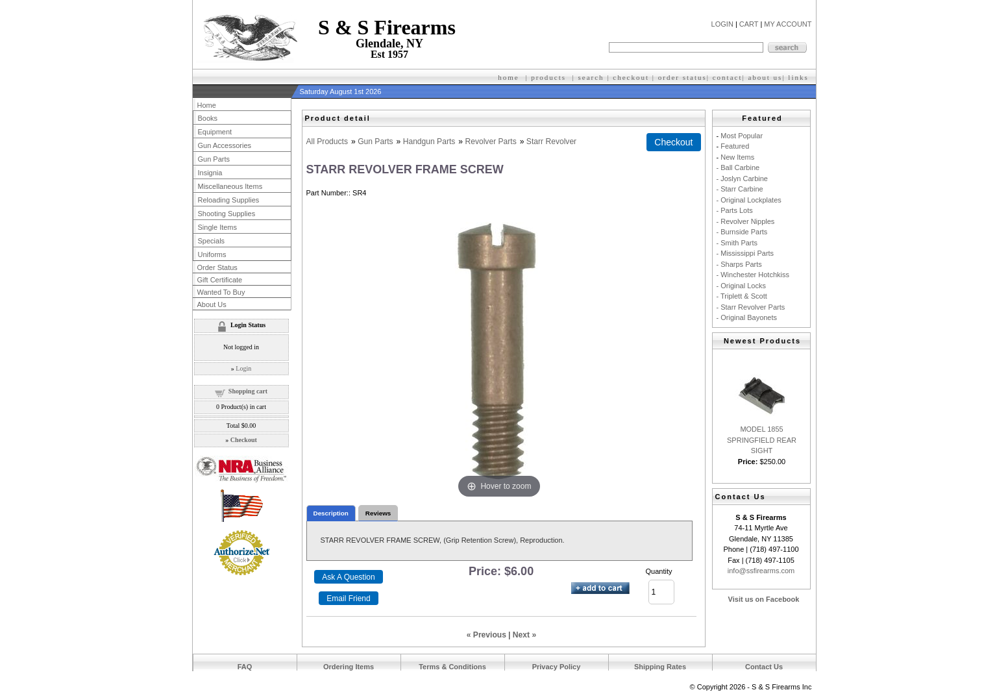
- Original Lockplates (749, 200)
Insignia (210, 173)
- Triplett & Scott (742, 296)
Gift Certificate (220, 280)
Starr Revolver (551, 141)
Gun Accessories (225, 145)
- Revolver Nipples (746, 221)
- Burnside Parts (742, 232)
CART (749, 24)
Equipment (215, 132)
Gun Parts (375, 141)
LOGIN (722, 24)
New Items (737, 157)
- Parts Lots (735, 210)
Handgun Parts (429, 141)
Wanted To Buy (221, 292)
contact (728, 77)
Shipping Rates (660, 667)
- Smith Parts (737, 243)
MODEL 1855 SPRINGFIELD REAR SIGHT (761, 439)
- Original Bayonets (747, 317)
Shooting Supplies (227, 213)
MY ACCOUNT (787, 24)
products (548, 77)
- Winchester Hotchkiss (753, 274)
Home (206, 105)
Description (331, 513)
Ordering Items (348, 667)
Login (243, 368)
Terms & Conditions (452, 667)
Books (208, 118)
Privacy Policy (556, 667)
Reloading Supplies (229, 200)
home (508, 77)
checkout (631, 77)
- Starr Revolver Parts (751, 307)
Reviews (378, 513)
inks (799, 77)
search (591, 77)
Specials (211, 241)
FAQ (245, 667)
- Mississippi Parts (745, 253)
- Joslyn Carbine (742, 178)
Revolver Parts (490, 141)
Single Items (218, 227)
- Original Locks (741, 286)
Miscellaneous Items (230, 186)
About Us (212, 304)
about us (765, 77)
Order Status (217, 267)
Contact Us (764, 667)
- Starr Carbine (740, 189)
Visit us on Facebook (764, 599)
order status (682, 77)
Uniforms (212, 254)
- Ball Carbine (738, 167)
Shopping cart (247, 391)
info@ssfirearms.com (761, 571)
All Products (327, 141)
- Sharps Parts (739, 264)
